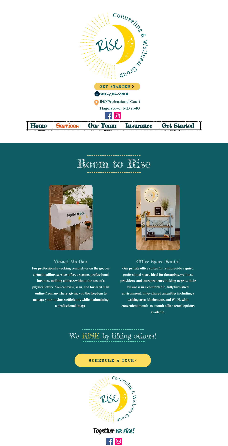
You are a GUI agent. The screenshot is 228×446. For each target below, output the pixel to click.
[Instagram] (117, 115)
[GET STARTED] (117, 86)
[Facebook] (108, 115)
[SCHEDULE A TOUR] (113, 360)
